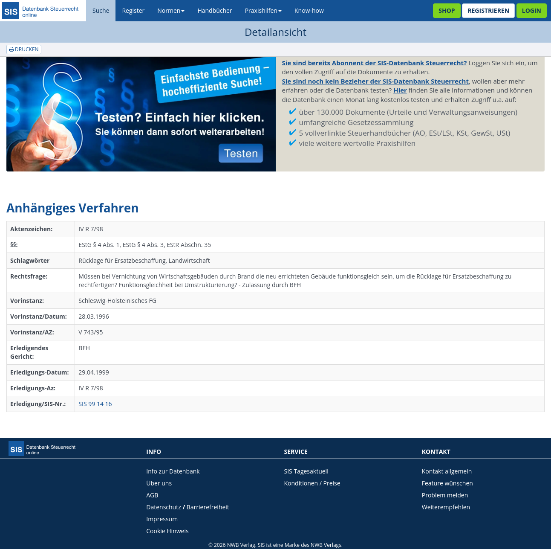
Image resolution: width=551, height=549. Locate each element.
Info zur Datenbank (172, 471)
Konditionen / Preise (312, 483)
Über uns (159, 483)
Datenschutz (163, 507)
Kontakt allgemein (447, 471)
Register (133, 10)
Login (531, 10)
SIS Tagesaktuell (306, 471)
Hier (400, 90)
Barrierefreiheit (208, 507)
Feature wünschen (447, 483)
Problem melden (445, 495)
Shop (446, 10)
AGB (152, 495)
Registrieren (488, 10)
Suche (100, 10)
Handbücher (214, 10)
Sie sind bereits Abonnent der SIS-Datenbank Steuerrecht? (374, 62)
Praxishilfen (263, 10)
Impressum (162, 519)
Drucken (24, 49)
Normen (171, 10)
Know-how (309, 10)
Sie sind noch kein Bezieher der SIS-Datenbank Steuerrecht (375, 81)
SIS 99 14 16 (95, 404)
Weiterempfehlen (446, 507)
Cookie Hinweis (167, 531)
